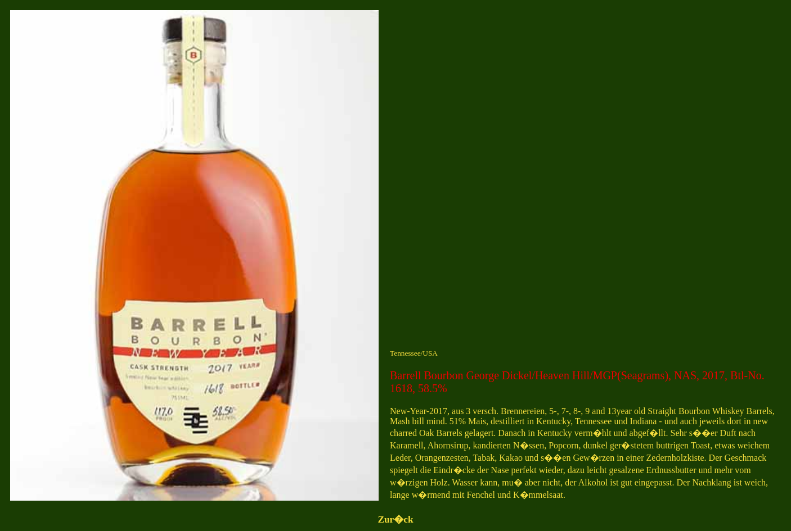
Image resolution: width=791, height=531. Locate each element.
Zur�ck (395, 519)
